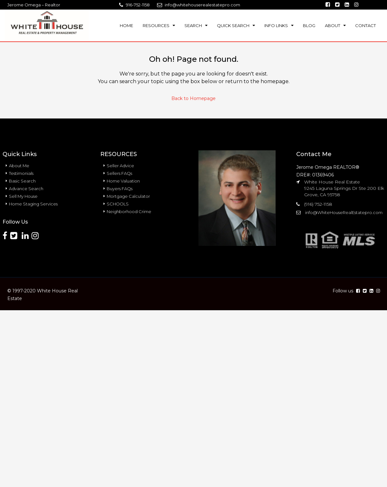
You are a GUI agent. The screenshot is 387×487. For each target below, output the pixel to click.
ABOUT (332, 25)
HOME (126, 25)
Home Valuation (123, 180)
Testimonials (21, 173)
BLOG (309, 25)
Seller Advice (120, 165)
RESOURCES (156, 25)
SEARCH (193, 25)
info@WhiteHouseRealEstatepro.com (344, 212)
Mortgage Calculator (128, 196)
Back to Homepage (193, 98)
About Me (19, 165)
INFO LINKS (276, 25)
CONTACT (365, 25)
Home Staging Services (33, 203)
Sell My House (23, 196)
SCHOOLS (118, 203)
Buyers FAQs (120, 188)
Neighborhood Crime (129, 211)
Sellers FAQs (119, 173)
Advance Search (26, 188)
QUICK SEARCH (233, 25)
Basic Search (22, 180)
